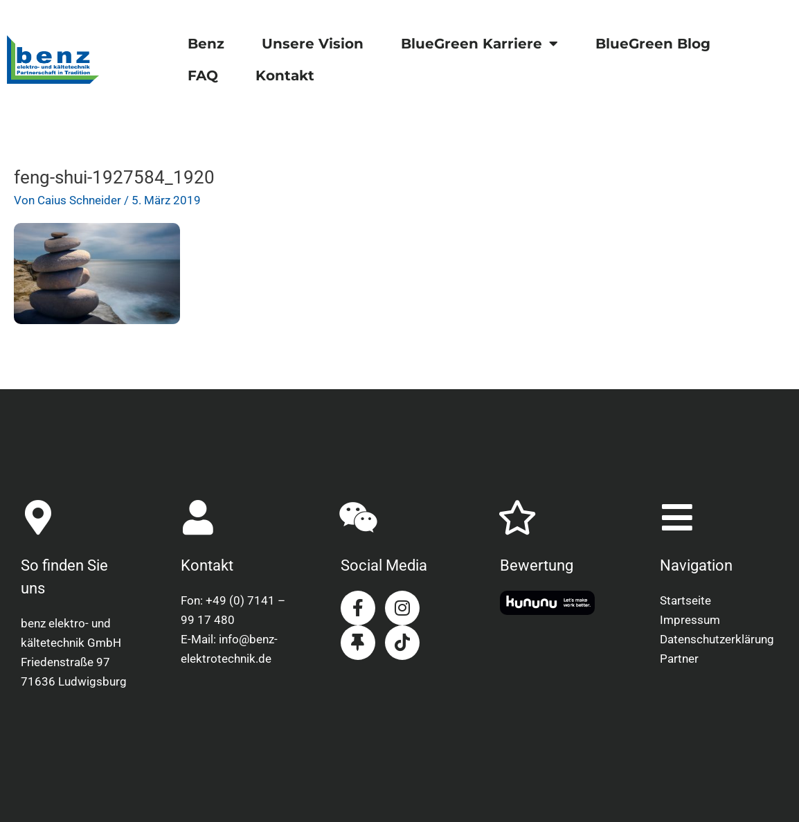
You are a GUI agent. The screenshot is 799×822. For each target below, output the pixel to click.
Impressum (690, 620)
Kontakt (284, 75)
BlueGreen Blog (652, 43)
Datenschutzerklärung (717, 639)
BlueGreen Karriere (479, 43)
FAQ (203, 75)
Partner (679, 658)
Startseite (685, 600)
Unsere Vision (312, 43)
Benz (206, 43)
